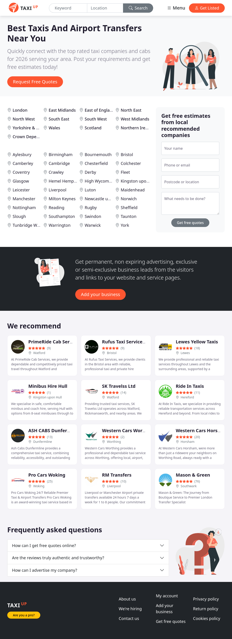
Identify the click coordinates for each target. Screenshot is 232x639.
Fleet (125, 172)
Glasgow (21, 181)
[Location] (105, 8)
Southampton (62, 216)
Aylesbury (22, 154)
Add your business (100, 294)
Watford (39, 353)
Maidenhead (133, 190)
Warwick (93, 225)
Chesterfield (96, 163)
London (20, 110)
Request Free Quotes (35, 82)
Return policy (205, 608)
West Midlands (135, 119)
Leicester (21, 190)
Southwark (189, 486)
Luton (90, 190)
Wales (54, 127)
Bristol (127, 154)
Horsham (187, 441)
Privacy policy (206, 599)
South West (96, 119)
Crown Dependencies (33, 136)
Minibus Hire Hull (47, 386)
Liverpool (57, 190)
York (125, 225)
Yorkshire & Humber (32, 127)
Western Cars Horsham (202, 430)
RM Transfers (116, 475)
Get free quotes (190, 222)
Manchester (24, 198)
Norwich (129, 198)
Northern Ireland (137, 127)
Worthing (114, 441)
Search (138, 8)
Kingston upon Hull (139, 181)
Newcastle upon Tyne (105, 198)
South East (59, 119)
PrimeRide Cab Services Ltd (58, 342)
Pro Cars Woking (46, 475)
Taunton (128, 216)
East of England (100, 110)
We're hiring (130, 608)
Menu (176, 8)
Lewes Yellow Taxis (197, 342)
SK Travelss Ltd (118, 386)
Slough (19, 216)
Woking (39, 486)
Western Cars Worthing (128, 430)
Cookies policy (206, 618)
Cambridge (59, 163)
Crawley (56, 172)
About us (127, 599)
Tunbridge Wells (28, 225)
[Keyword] (68, 8)
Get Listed (207, 8)
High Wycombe (99, 181)
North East (131, 110)
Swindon (93, 216)
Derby (90, 172)
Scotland (93, 127)
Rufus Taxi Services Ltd (127, 342)
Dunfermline (42, 441)
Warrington (60, 225)
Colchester (131, 163)
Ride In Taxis (190, 386)
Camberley (23, 163)
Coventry (21, 172)
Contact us (129, 618)
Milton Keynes (62, 198)
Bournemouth (98, 154)
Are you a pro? (24, 615)
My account (167, 595)
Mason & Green (193, 475)
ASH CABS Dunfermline (54, 430)
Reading (56, 207)
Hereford (187, 397)
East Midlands (62, 110)
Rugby (91, 207)
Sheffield (129, 207)
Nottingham (24, 207)
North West (24, 119)
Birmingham (61, 154)
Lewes (185, 353)
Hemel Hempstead (67, 181)
